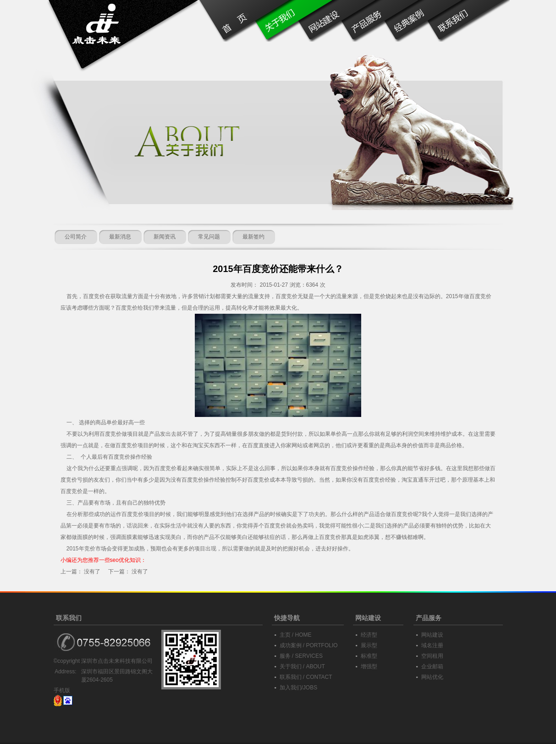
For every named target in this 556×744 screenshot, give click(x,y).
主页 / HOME (296, 635)
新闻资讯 (165, 236)
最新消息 (120, 236)
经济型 (369, 635)
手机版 (62, 690)
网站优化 (432, 677)
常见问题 (209, 236)
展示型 (369, 645)
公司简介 (76, 236)
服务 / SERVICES (301, 656)
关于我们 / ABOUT (302, 666)
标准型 (369, 656)
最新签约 (253, 236)
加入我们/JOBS (299, 687)
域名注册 (432, 645)
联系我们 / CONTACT (306, 677)
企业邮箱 (432, 666)
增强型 (369, 666)
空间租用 (432, 656)
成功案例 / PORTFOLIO (309, 645)
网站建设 (432, 635)
